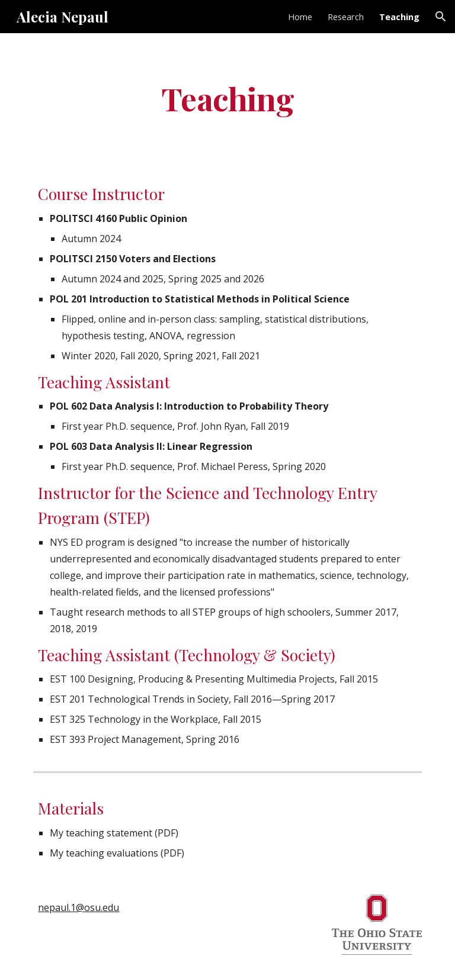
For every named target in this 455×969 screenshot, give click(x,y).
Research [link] (346, 16)
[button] (441, 16)
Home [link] (300, 16)
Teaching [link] (399, 16)
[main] (227, 98)
